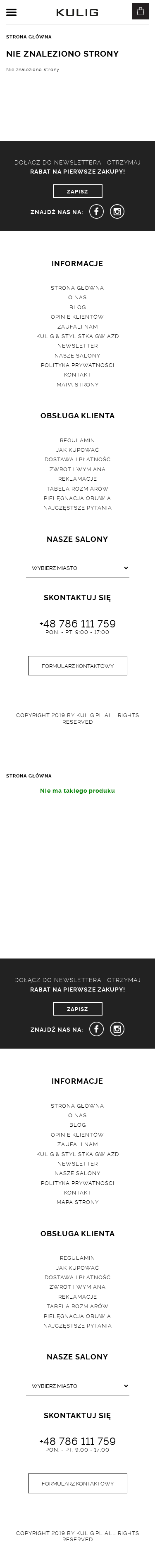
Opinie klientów (77, 316)
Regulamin (77, 439)
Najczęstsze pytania (77, 507)
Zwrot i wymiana (78, 468)
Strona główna (77, 287)
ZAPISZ (77, 191)
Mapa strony (78, 384)
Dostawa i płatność (78, 459)
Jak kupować (77, 449)
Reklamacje (77, 478)
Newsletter (77, 345)
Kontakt (77, 374)
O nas (77, 296)
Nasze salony (77, 355)
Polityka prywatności (77, 364)
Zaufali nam (77, 326)
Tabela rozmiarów (78, 488)
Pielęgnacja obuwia (77, 497)
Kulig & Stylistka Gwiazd (77, 335)
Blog (77, 306)
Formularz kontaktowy (78, 665)
